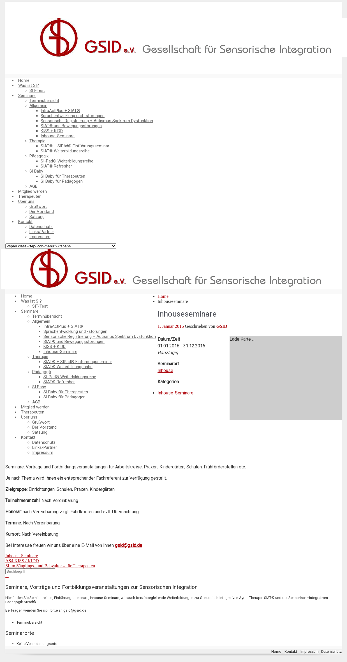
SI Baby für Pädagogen (62, 181)
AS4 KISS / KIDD (22, 560)
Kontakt (25, 221)
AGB (33, 186)
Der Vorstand (41, 211)
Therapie (37, 140)
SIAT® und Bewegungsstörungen (71, 125)
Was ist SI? (28, 85)
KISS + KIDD (52, 130)
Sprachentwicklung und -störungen (73, 115)
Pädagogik (38, 156)
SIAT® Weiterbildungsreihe (65, 151)
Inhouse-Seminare (58, 135)
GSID (221, 326)
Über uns (26, 201)
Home (23, 80)
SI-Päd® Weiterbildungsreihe (67, 161)
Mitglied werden (32, 191)
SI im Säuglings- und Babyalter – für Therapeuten (50, 565)
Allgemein (38, 105)
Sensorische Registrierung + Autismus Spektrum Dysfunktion (97, 120)
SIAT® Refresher (56, 166)
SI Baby (36, 171)
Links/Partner (41, 231)
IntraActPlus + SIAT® (60, 110)
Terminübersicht (44, 100)
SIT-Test (37, 90)
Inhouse (165, 370)
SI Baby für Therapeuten (63, 176)
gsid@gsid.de (128, 545)
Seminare (27, 95)
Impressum (39, 236)
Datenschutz (41, 226)
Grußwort (38, 206)
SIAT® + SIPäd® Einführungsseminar (75, 145)
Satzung (37, 216)
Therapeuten (29, 196)
